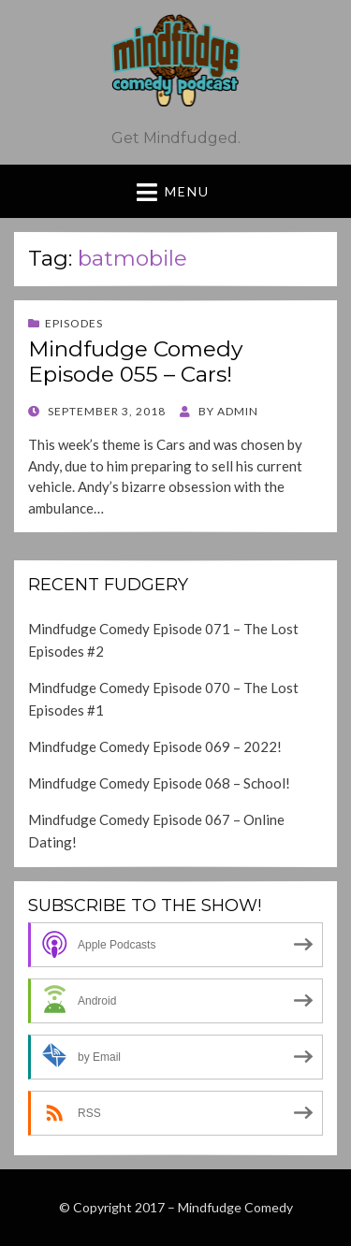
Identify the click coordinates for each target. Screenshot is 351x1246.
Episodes (74, 323)
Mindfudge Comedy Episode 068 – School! (159, 783)
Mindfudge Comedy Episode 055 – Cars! (135, 362)
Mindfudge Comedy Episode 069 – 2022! (155, 746)
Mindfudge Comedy (235, 1207)
